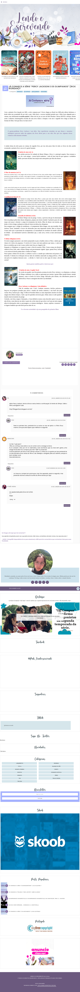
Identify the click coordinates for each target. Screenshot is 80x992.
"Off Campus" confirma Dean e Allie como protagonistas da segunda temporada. (40, 617)
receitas (19, 772)
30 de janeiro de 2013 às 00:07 (60, 486)
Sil (8, 398)
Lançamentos (19, 763)
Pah (12, 420)
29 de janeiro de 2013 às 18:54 (56, 420)
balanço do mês (56, 766)
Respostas (11, 416)
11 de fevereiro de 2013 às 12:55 (55, 468)
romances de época (56, 772)
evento (56, 769)
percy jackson (35, 91)
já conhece (27, 91)
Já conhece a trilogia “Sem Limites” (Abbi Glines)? (24, 892)
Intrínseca (19, 91)
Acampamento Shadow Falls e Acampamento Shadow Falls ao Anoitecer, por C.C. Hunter (37, 898)
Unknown (10, 438)
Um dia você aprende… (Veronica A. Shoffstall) (24, 905)
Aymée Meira (11, 486)
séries (56, 775)
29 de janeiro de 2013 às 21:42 (61, 438)
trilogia (19, 781)
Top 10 (19, 766)
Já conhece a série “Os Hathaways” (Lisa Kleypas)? (24, 911)
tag (20, 778)
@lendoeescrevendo (8, 725)
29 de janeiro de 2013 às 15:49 (61, 398)
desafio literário (19, 769)
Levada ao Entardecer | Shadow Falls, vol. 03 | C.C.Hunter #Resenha (60, 78)
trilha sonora (56, 778)
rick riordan (44, 91)
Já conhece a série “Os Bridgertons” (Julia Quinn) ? (25, 885)
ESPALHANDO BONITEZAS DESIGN (47, 985)
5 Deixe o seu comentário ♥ (11, 362)
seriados (19, 775)
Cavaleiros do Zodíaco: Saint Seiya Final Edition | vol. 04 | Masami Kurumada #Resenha (9, 78)
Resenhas (56, 763)
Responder (67, 415)
